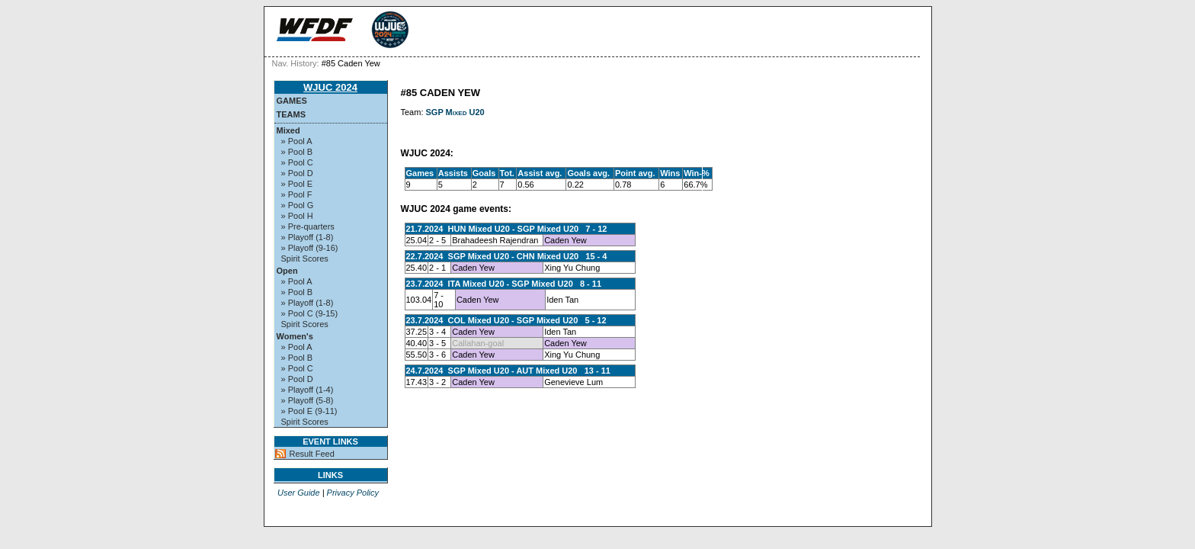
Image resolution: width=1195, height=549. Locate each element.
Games (292, 100)
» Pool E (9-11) (309, 411)
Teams (291, 114)
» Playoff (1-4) (307, 389)
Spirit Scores (304, 258)
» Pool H (297, 215)
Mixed (288, 130)
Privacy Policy (353, 492)
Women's (295, 336)
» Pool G (297, 205)
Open (287, 270)
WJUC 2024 (330, 87)
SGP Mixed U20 (455, 112)
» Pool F (296, 194)
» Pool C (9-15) (309, 313)
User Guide (298, 492)
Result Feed (312, 453)
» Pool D (297, 173)
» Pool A (296, 141)
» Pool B (297, 151)
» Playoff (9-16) (309, 247)
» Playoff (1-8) (307, 237)
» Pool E (297, 183)
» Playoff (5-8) (307, 400)
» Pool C (297, 162)
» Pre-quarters (308, 226)
